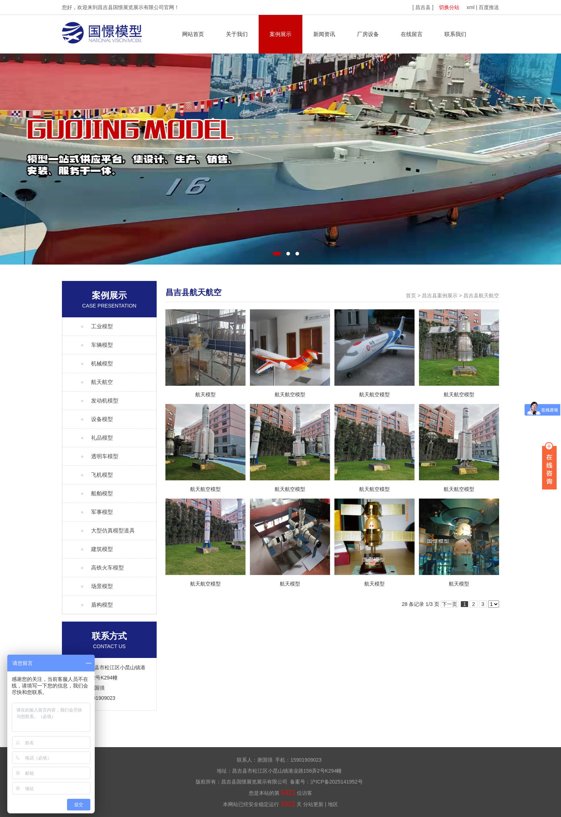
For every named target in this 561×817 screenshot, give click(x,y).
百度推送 (489, 7)
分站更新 (313, 804)
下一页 (449, 604)
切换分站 (449, 7)
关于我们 (237, 34)
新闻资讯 (324, 34)
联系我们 (455, 34)
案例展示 (280, 34)
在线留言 (412, 34)
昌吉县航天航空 (481, 295)
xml (471, 7)
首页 (411, 295)
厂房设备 (368, 34)
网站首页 (193, 34)
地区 (333, 804)
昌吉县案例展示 (440, 295)
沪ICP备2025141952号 (336, 782)
